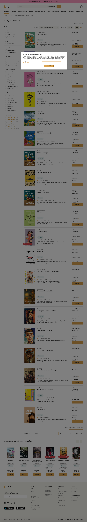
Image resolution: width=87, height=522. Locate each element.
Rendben (49, 65)
